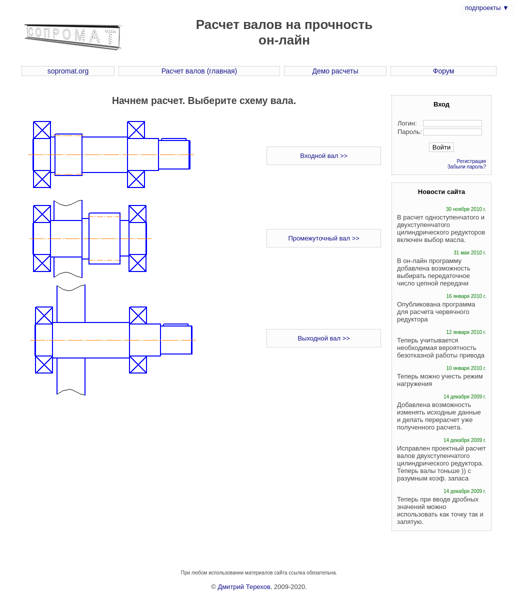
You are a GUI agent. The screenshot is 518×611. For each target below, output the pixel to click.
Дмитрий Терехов (244, 586)
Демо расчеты (335, 71)
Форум (443, 71)
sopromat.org (68, 71)
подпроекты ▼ (487, 8)
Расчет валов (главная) (200, 71)
